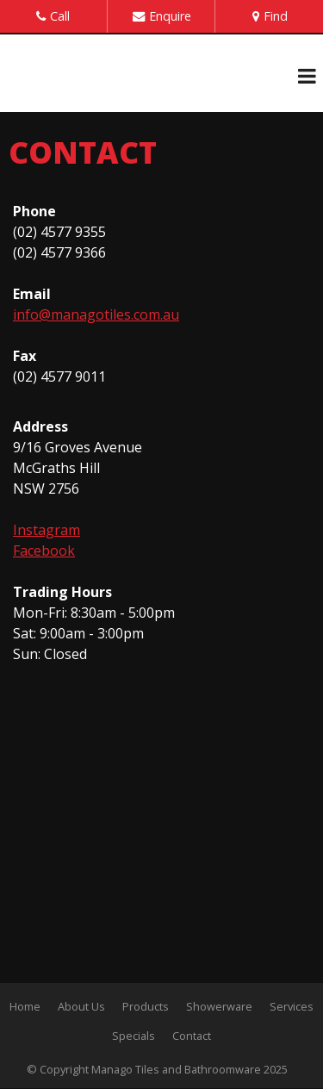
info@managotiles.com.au (96, 314)
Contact (191, 1035)
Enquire (170, 16)
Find (276, 16)
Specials (133, 1035)
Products (145, 1006)
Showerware (219, 1006)
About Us (81, 1006)
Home (24, 1006)
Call (60, 16)
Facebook (44, 550)
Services (292, 1006)
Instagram (46, 529)
